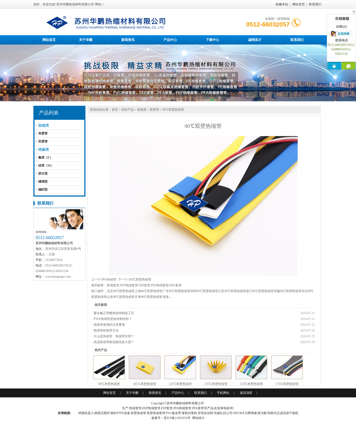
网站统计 (198, 418)
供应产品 (127, 109)
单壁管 (43, 133)
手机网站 (223, 392)
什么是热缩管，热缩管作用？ (114, 336)
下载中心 (212, 40)
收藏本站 (282, 4)
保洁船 (262, 413)
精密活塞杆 (102, 413)
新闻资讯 (128, 40)
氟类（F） (45, 157)
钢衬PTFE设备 (120, 413)
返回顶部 (246, 392)
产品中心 (170, 40)
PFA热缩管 (108, 279)
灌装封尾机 (189, 413)
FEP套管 (144, 285)
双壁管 (43, 141)
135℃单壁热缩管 (215, 384)
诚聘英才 (254, 40)
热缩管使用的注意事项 (109, 324)
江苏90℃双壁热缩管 (232, 291)
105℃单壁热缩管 (144, 384)
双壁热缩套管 (156, 413)
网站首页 (298, 4)
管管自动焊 (205, 413)
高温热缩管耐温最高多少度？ (114, 342)
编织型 (43, 189)
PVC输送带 (173, 413)
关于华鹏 (85, 40)
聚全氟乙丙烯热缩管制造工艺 (114, 313)
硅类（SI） (46, 165)
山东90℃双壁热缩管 (121, 297)
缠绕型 (43, 181)
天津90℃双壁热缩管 (148, 297)
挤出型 (43, 173)
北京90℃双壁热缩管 (121, 291)
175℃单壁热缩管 (287, 384)
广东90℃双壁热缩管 (176, 291)
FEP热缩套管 (129, 285)
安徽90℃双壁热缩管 (287, 291)
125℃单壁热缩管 (180, 384)
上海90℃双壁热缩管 (148, 291)
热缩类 (141, 109)
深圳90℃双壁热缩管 (204, 291)
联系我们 (315, 4)
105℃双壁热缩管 (139, 279)
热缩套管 (113, 285)
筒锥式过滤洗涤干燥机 (282, 413)
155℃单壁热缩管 (251, 384)
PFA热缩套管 (160, 285)
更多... (167, 297)
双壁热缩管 (138, 413)
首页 (115, 109)
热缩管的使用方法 (106, 330)
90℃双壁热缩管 (173, 109)
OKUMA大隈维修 (245, 413)
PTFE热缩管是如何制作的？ (113, 319)
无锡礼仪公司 (223, 413)
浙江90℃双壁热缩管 (260, 291)
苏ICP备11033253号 (177, 418)
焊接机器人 (86, 413)
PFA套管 (176, 285)
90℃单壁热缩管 (109, 384)
